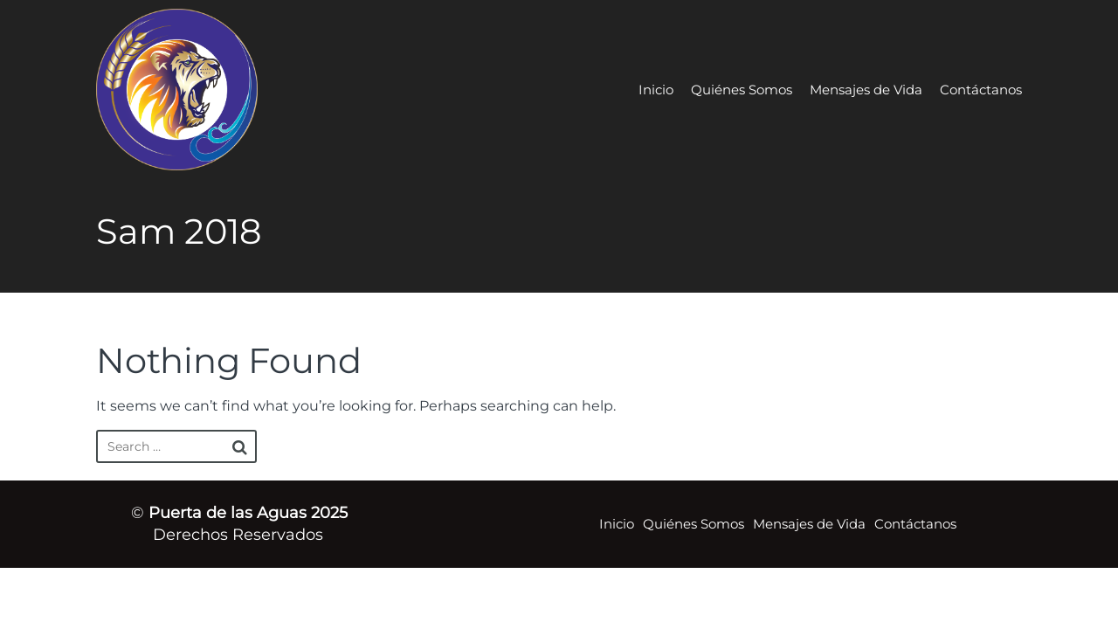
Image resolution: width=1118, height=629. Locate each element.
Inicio (655, 89)
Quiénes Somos (741, 89)
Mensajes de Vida (866, 89)
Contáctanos (981, 89)
